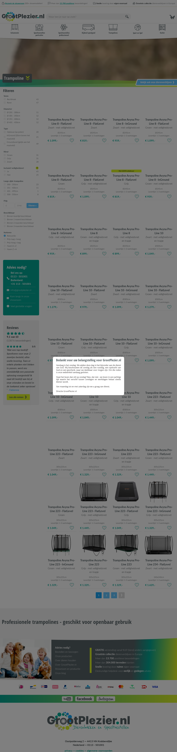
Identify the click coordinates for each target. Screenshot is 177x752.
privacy (68, 746)
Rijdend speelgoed (88, 25)
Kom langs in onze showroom (18, 294)
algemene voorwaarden (99, 746)
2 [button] (106, 591)
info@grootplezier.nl (19, 286)
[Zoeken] (127, 13)
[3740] (20, 201)
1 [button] (98, 591)
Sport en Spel (137, 26)
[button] (172, 13)
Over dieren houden (65, 656)
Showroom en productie (67, 665)
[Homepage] (23, 13)
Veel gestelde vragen (19, 302)
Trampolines (113, 25)
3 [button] (114, 591)
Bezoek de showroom (14, 3)
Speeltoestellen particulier (39, 27)
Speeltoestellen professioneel (64, 27)
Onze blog (60, 669)
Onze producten (63, 652)
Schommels (15, 25)
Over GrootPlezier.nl (65, 660)
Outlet (162, 25)
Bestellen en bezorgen (66, 648)
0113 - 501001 (95, 741)
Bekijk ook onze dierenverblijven (157, 78)
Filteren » (32, 201)
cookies (80, 746)
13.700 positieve (67, 3)
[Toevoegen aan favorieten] (72, 137)
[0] (9, 201)
